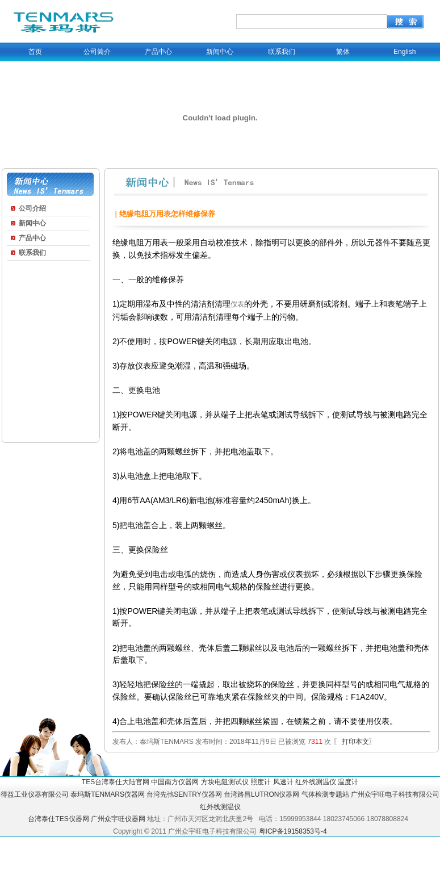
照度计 (260, 782)
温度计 (348, 782)
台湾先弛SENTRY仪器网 (183, 794)
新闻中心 (219, 52)
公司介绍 (32, 208)
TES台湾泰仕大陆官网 (115, 782)
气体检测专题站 (325, 794)
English (404, 52)
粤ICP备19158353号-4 (293, 831)
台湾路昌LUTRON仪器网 (261, 794)
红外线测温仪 (315, 782)
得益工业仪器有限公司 (35, 794)
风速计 (283, 782)
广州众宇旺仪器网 (118, 819)
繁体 (343, 52)
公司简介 (97, 52)
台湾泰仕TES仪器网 (58, 819)
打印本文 (354, 742)
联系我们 (281, 52)
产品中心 (158, 52)
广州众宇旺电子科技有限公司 (395, 794)
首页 (35, 52)
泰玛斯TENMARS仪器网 (107, 794)
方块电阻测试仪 (225, 782)
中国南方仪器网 (175, 782)
